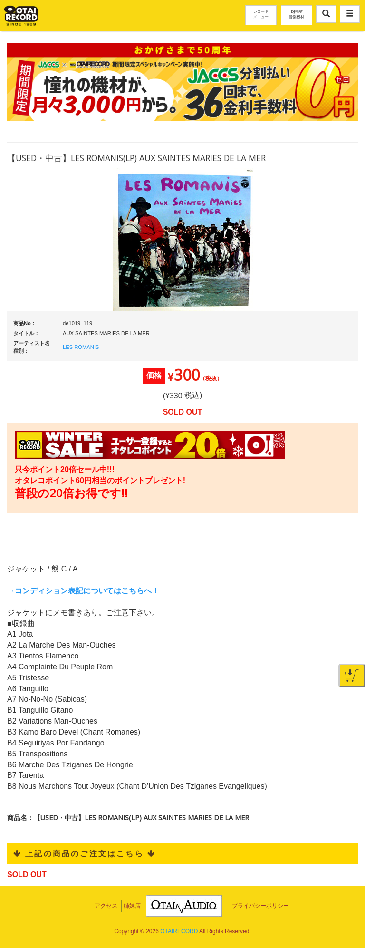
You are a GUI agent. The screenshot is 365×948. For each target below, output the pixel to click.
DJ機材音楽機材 (296, 14)
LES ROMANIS (81, 347)
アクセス (106, 905)
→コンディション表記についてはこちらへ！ (83, 591)
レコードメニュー (261, 14)
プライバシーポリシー (260, 905)
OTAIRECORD (179, 931)
